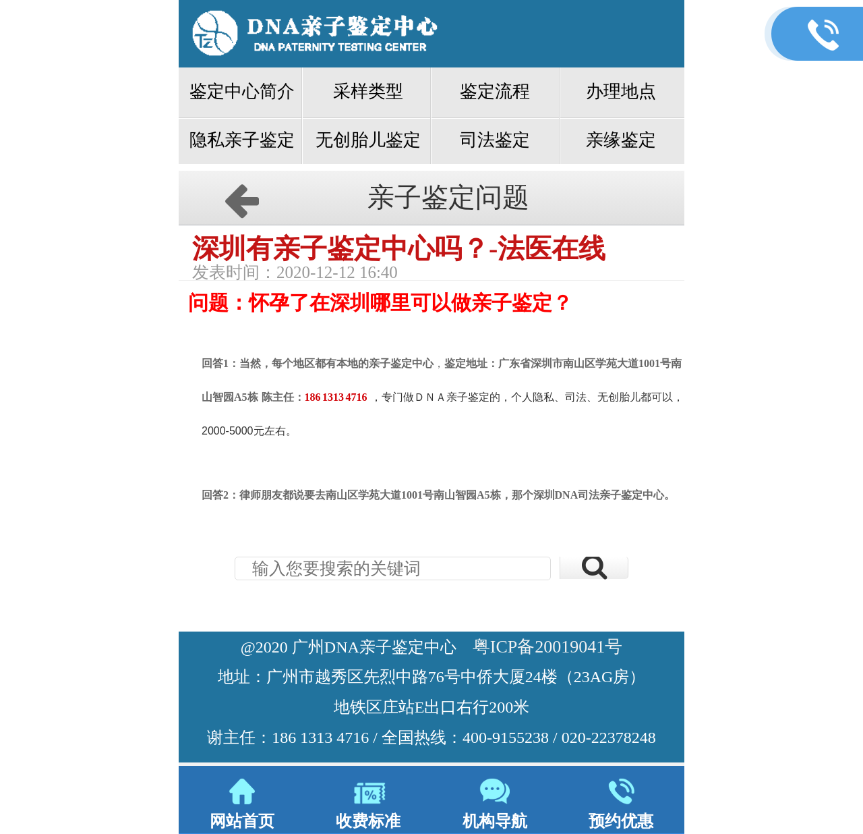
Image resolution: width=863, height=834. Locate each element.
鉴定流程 (495, 91)
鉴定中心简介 (242, 91)
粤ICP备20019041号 (547, 647)
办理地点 (621, 91)
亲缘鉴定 (621, 140)
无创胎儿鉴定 (368, 140)
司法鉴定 (495, 140)
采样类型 (368, 91)
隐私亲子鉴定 (242, 140)
